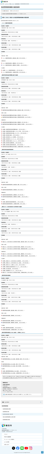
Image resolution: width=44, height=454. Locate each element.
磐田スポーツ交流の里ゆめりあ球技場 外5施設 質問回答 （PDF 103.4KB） (17, 246)
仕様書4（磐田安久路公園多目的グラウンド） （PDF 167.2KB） (15, 266)
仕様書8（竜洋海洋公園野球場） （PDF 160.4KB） (13, 142)
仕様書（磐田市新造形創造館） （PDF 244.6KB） (12, 327)
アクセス (5, 434)
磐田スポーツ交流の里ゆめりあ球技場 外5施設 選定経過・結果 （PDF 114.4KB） (19, 241)
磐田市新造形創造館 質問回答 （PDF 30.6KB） (12, 315)
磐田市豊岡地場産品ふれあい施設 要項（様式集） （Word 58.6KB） (16, 365)
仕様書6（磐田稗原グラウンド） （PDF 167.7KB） (13, 270)
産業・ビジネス (12, 3)
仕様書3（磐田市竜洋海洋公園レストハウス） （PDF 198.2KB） (15, 133)
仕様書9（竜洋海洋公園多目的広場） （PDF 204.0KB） (14, 144)
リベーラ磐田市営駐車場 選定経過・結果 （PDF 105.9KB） (15, 58)
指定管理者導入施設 (6, 419)
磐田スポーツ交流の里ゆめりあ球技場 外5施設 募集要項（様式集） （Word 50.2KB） (19, 255)
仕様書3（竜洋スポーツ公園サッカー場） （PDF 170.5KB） (14, 264)
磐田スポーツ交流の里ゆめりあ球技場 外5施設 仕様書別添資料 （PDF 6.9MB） (18, 272)
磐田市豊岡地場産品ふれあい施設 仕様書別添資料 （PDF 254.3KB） (16, 373)
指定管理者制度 (17, 3)
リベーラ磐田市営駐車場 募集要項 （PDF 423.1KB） (13, 63)
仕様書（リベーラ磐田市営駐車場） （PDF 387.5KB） (13, 70)
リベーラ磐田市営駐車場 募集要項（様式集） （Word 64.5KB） (15, 65)
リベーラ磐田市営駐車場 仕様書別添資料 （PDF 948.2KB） (15, 72)
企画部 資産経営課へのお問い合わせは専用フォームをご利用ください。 (18, 394)
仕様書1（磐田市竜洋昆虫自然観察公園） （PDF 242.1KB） (14, 129)
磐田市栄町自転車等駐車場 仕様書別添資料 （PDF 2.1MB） (14, 203)
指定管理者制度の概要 (7, 408)
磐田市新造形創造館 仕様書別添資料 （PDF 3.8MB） (13, 329)
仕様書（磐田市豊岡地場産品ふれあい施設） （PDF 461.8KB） (15, 371)
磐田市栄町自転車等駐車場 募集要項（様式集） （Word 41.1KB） (16, 196)
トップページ (7, 3)
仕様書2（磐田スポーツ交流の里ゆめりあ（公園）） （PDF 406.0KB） (16, 262)
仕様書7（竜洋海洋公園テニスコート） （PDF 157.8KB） (14, 140)
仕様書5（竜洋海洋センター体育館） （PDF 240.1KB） (14, 137)
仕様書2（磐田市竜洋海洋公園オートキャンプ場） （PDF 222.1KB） (16, 131)
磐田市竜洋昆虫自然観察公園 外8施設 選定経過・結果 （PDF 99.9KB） (17, 110)
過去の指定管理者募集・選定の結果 (9, 416)
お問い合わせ (6, 444)
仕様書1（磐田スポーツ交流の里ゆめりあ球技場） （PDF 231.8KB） (16, 260)
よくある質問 (6, 442)
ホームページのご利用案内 (9, 439)
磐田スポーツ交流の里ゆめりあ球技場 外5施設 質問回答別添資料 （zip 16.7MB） (19, 248)
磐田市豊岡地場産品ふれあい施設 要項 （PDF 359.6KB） (14, 364)
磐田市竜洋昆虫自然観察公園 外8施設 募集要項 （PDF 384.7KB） (16, 122)
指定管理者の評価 (6, 411)
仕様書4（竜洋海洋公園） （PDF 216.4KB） (11, 135)
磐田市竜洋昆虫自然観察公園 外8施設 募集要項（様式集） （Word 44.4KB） (18, 124)
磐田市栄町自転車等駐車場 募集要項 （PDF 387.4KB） (14, 194)
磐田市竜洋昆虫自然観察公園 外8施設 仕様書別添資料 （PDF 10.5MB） (17, 146)
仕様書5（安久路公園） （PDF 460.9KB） (11, 268)
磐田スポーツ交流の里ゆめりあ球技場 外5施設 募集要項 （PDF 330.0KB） (17, 253)
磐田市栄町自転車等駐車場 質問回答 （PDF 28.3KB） (13, 189)
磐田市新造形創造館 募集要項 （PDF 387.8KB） (12, 320)
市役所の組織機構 (7, 436)
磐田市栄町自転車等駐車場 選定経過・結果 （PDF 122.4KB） (15, 184)
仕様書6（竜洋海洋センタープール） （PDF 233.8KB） (13, 138)
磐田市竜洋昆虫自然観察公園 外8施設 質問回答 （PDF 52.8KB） (15, 115)
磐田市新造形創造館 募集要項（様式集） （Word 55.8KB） (15, 322)
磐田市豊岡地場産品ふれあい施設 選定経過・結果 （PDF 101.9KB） (16, 358)
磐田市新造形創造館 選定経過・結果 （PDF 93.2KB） (13, 310)
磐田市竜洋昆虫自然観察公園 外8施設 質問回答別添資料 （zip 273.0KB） (17, 117)
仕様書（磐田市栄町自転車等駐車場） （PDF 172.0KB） (14, 201)
